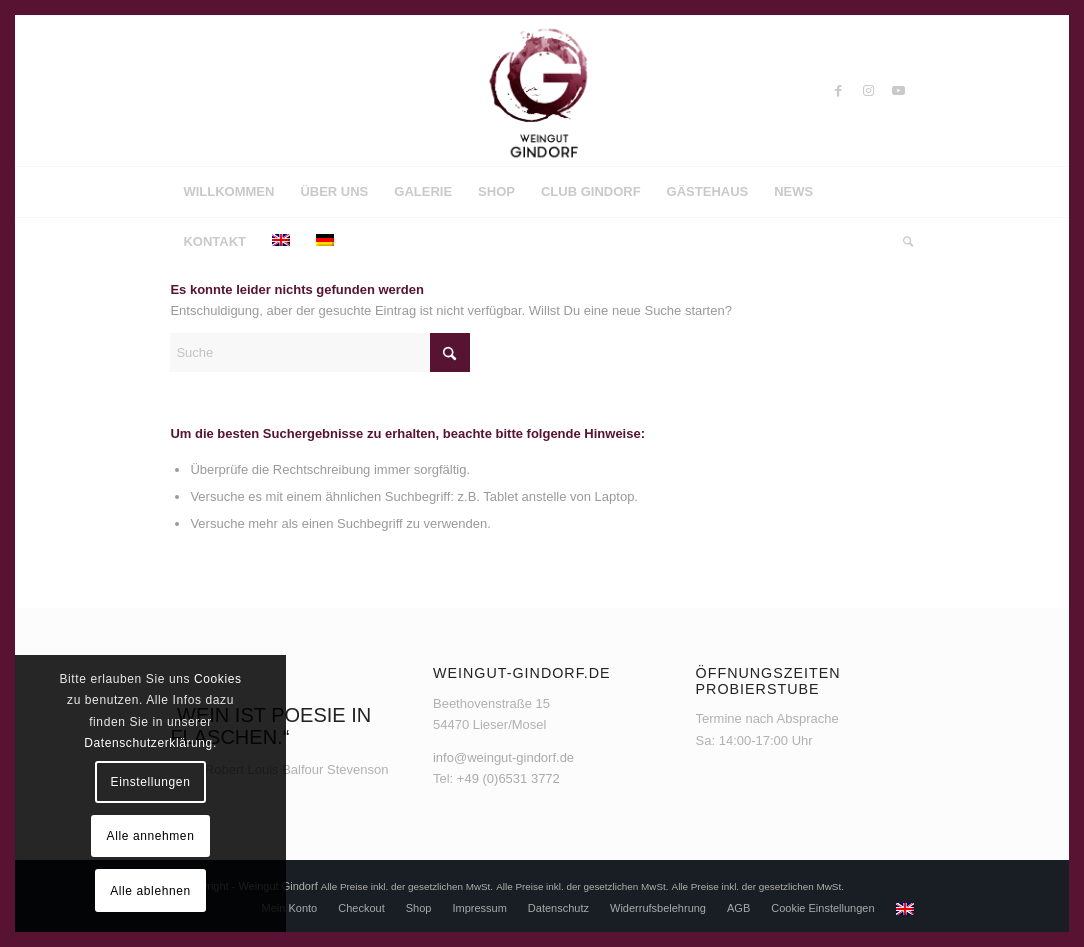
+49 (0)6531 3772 (508, 778)
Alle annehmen (151, 836)
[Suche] (901, 242)
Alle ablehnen (150, 891)
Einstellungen (151, 782)
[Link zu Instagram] (869, 91)
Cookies (218, 679)
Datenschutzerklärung (148, 743)
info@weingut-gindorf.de (503, 757)
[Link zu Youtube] (899, 91)
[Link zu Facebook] (839, 91)
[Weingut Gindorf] (542, 91)
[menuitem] (228, 192)
